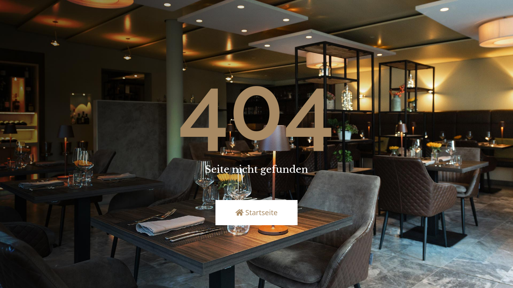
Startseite (256, 212)
